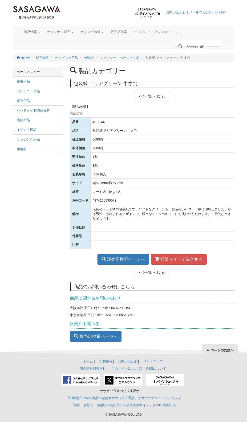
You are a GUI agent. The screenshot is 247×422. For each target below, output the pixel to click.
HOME (23, 58)
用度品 (22, 149)
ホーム (88, 361)
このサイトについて (126, 368)
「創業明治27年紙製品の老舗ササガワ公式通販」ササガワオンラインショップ (123, 398)
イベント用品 (26, 130)
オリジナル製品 (60, 32)
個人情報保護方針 (93, 368)
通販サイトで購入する (179, 259)
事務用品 (23, 101)
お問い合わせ (176, 12)
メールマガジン (200, 12)
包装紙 (89, 58)
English (220, 12)
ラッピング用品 (66, 58)
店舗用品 (23, 120)
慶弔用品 (23, 81)
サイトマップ (153, 361)
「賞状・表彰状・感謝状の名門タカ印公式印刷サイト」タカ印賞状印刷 (123, 405)
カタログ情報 (92, 32)
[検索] (197, 46)
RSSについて (156, 368)
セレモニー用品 (28, 91)
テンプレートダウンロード (155, 32)
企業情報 (106, 361)
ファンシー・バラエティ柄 (119, 58)
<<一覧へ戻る (152, 96)
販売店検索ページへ (123, 259)
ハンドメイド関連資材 (33, 110)
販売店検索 (119, 32)
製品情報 (32, 32)
